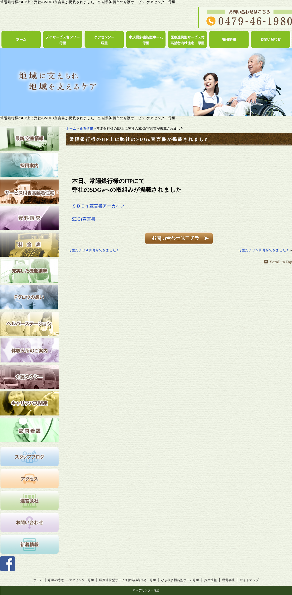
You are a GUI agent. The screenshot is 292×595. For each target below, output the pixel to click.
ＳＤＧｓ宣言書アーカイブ (98, 206)
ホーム (71, 128)
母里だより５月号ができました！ (263, 250)
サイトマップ (249, 580)
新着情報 (86, 128)
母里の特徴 (56, 580)
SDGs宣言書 (84, 219)
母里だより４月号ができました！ (93, 250)
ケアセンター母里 (81, 580)
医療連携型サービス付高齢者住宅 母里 (127, 580)
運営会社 (228, 580)
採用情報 (210, 580)
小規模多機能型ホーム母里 (180, 580)
